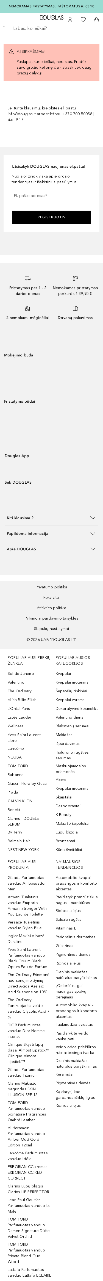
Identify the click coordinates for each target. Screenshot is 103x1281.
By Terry (15, 832)
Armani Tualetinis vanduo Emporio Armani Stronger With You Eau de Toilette (27, 906)
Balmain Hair (19, 841)
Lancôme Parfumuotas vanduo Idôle (28, 1156)
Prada (13, 792)
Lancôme (16, 748)
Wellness (16, 726)
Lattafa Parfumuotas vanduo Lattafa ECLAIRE (29, 1272)
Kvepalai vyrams (70, 700)
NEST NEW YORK (23, 849)
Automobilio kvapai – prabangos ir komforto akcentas (76, 883)
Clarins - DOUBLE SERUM (23, 821)
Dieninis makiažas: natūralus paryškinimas (76, 975)
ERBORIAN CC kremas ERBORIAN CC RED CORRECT (28, 1172)
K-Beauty (64, 814)
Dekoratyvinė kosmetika (77, 708)
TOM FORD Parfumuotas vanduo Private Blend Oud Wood (26, 1253)
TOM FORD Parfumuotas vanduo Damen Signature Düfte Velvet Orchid (29, 1228)
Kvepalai (63, 673)
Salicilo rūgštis (69, 919)
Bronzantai (65, 841)
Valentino (16, 682)
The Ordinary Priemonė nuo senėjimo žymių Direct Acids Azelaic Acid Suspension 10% (28, 983)
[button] (51, 517)
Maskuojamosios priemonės (71, 769)
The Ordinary (20, 691)
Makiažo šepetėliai (73, 823)
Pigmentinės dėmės (73, 954)
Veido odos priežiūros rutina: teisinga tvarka (76, 1050)
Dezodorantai (68, 806)
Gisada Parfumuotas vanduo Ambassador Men (27, 883)
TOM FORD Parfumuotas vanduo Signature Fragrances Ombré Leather (27, 1111)
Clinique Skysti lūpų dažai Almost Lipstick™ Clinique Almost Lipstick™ (28, 1053)
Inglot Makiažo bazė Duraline (26, 939)
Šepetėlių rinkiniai (71, 691)
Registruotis (51, 217)
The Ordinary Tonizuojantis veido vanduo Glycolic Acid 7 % (28, 1008)
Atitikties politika (51, 608)
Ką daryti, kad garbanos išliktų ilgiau (76, 1095)
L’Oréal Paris (19, 708)
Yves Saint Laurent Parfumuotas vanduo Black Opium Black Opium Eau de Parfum (27, 958)
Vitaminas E (66, 928)
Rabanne (16, 774)
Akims (61, 779)
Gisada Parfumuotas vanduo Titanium (26, 1072)
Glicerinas (65, 945)
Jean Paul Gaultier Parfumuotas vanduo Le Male (29, 1206)
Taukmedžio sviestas (74, 1024)
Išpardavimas (68, 743)
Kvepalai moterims (72, 682)
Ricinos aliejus (68, 910)
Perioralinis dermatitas (76, 937)
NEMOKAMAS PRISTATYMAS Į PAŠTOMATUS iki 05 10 (51, 6)
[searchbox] (51, 28)
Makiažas (64, 735)
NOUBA (15, 757)
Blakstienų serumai (73, 726)
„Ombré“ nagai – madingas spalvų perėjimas (71, 991)
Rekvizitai (51, 597)
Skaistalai (64, 797)
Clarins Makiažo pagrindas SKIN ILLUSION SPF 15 (23, 1089)
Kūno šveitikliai (69, 849)
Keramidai (65, 1074)
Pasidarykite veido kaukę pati (72, 1036)
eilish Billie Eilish (22, 700)
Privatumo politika (52, 587)
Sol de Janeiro (21, 673)
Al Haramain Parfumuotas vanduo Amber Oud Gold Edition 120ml (26, 1137)
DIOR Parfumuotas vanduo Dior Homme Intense (26, 1031)
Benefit (14, 809)
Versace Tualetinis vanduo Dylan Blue (25, 925)
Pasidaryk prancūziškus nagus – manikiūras (77, 900)
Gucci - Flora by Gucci (27, 783)
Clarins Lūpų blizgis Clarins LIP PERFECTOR (28, 1189)
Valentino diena (70, 717)
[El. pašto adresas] (51, 195)
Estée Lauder (19, 717)
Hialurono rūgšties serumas (72, 755)
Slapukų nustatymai (51, 628)
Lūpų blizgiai (67, 832)
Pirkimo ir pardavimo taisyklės (51, 618)
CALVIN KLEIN (20, 801)
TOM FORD (18, 766)
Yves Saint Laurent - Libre (25, 738)
